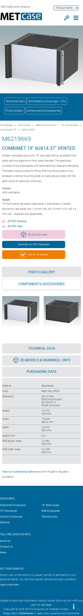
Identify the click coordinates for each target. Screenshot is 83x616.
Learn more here (9, 584)
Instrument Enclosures (13, 505)
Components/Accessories (44, 110)
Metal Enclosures (46, 125)
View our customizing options (19, 471)
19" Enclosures (69, 125)
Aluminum (48, 385)
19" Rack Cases (50, 505)
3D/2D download (33, 234)
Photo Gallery (14, 110)
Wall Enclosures (51, 510)
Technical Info (49, 516)
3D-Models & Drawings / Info (47, 101)
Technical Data (15, 101)
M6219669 (28, 129)
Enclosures (24, 125)
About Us (5, 540)
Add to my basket (34, 255)
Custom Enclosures (11, 516)
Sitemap (5, 522)
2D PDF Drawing (16, 221)
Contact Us (6, 546)
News (3, 552)
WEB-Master (26, 613)
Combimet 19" (8, 129)
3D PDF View (14, 226)
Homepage (6, 125)
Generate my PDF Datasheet (33, 244)
